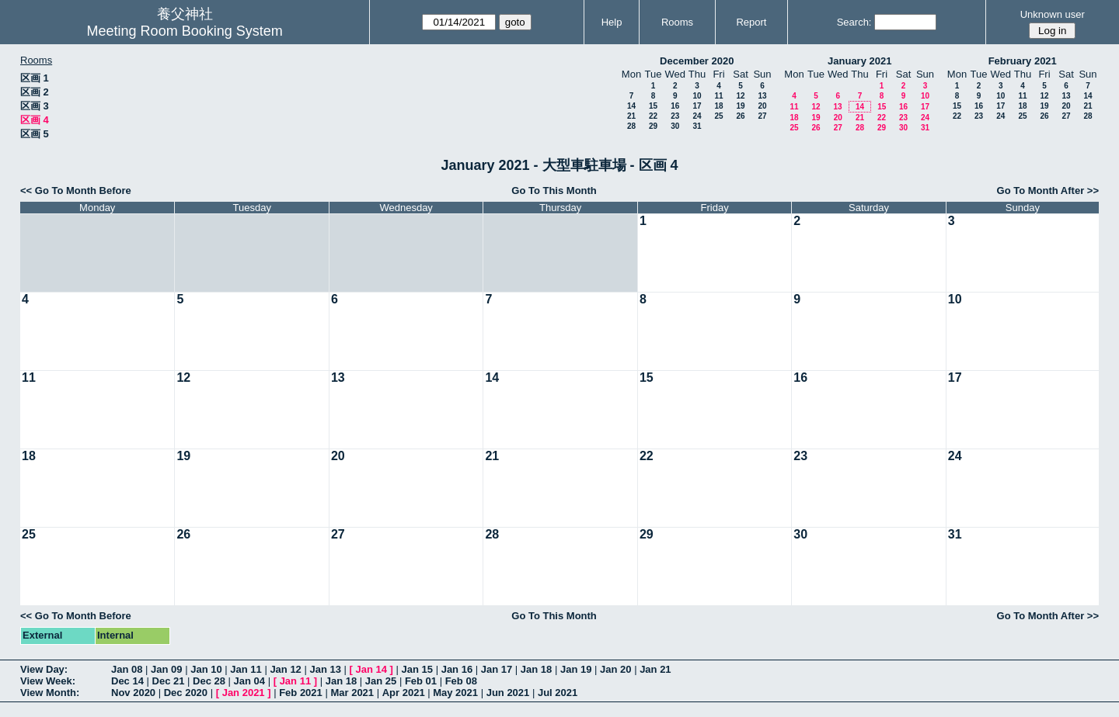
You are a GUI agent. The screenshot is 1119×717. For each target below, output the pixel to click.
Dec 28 (209, 681)
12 (740, 96)
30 (675, 126)
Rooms (677, 22)
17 (696, 106)
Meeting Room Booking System (185, 31)
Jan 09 (166, 669)
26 (740, 116)
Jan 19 (575, 669)
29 (653, 126)
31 (696, 126)
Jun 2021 (508, 692)
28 (631, 126)
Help (611, 22)
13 (762, 96)
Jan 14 (371, 669)
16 (675, 106)
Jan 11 (245, 669)
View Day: (44, 669)
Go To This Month (554, 190)
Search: (854, 22)
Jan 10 (205, 669)
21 (631, 116)
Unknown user (1052, 14)
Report (751, 22)
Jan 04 (249, 681)
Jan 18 (536, 669)
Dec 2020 (185, 692)
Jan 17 (496, 669)
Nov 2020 (133, 692)
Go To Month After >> (1048, 190)
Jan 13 (324, 669)
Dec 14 (127, 681)
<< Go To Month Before (75, 190)
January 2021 (859, 61)
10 (696, 96)
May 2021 (455, 692)
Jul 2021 (557, 692)
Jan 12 (285, 669)
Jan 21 (655, 669)
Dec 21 (168, 681)
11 (718, 96)
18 (718, 106)
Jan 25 (380, 681)
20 (762, 106)
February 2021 (1022, 61)
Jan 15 (417, 669)
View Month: (49, 692)
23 (675, 116)
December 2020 (697, 61)
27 (762, 116)
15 (653, 106)
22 (653, 116)
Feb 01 (421, 681)
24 (696, 116)
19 (740, 106)
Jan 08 (126, 669)
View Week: (47, 681)
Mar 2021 (352, 692)
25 (718, 116)
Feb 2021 (300, 692)
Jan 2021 (243, 692)
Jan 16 (456, 669)
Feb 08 (461, 681)
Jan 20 (615, 669)
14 (631, 106)
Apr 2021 (403, 692)
